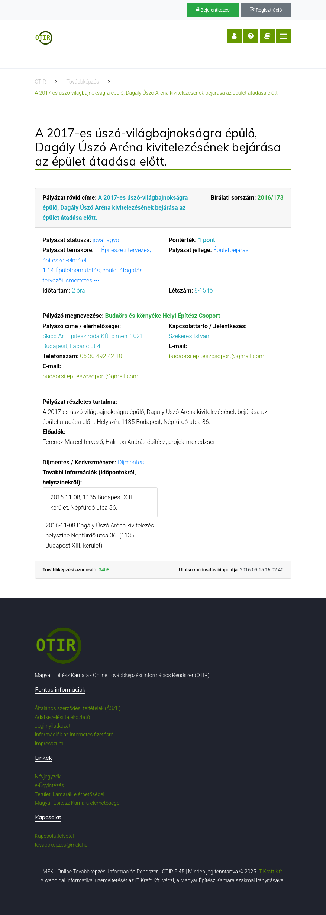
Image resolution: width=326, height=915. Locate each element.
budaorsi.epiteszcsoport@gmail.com (91, 376)
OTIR (40, 82)
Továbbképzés (82, 82)
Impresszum (49, 743)
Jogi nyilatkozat (53, 726)
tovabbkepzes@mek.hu (61, 845)
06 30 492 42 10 (101, 356)
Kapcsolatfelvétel (54, 836)
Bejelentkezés (213, 10)
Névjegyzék (48, 777)
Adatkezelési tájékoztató (62, 717)
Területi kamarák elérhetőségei (69, 794)
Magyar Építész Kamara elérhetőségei (78, 803)
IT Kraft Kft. (271, 872)
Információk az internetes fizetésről (75, 735)
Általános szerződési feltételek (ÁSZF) (78, 708)
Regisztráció (266, 10)
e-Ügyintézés (49, 785)
